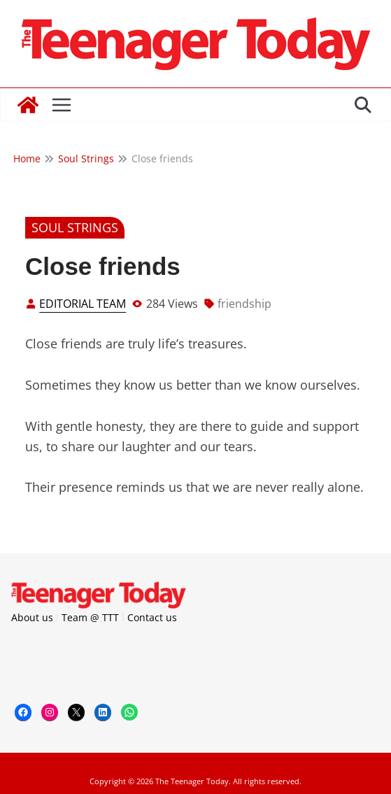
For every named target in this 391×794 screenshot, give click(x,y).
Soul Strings (74, 227)
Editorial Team (82, 303)
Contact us (152, 617)
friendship (244, 303)
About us (32, 617)
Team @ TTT (90, 617)
